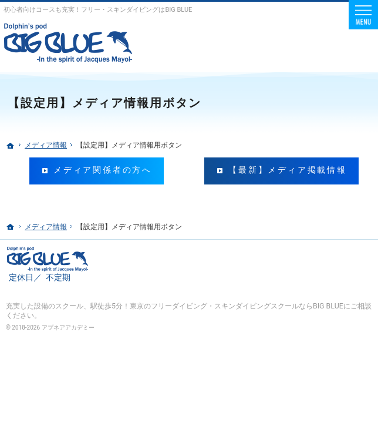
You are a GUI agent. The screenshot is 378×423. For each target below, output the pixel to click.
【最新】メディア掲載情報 (287, 170)
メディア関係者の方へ (102, 170)
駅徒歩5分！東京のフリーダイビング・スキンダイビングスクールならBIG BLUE (216, 305)
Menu (363, 14)
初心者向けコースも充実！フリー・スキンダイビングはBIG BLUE (98, 10)
